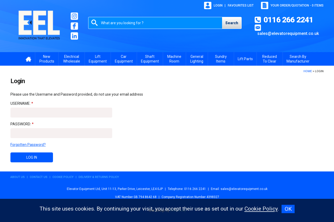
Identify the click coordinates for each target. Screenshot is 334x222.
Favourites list (241, 5)
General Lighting (196, 58)
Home (307, 71)
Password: (20, 124)
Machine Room (174, 58)
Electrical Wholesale (71, 58)
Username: (20, 103)
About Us (17, 177)
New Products (46, 58)
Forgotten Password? (28, 145)
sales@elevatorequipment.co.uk (288, 33)
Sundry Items (221, 58)
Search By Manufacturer (298, 58)
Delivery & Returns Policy (99, 177)
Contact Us (38, 177)
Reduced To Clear (269, 58)
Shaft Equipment (150, 58)
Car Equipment (124, 58)
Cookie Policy (63, 177)
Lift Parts (245, 59)
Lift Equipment (98, 58)
